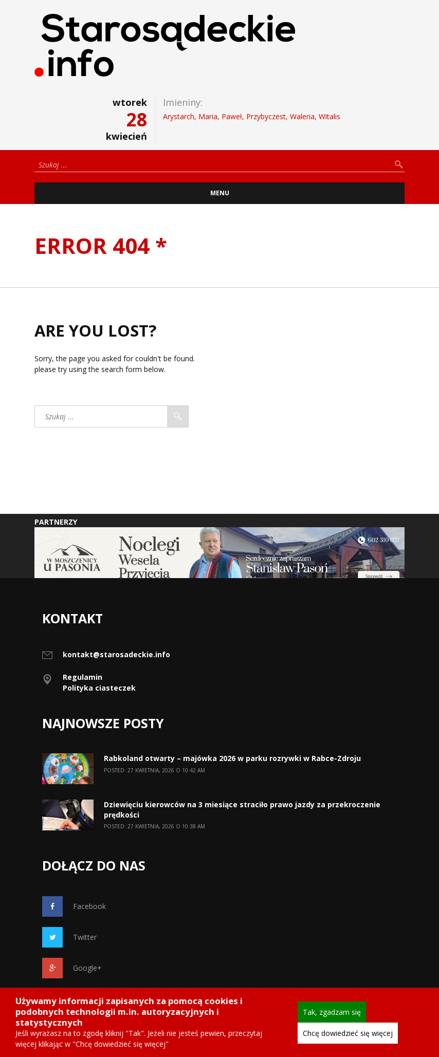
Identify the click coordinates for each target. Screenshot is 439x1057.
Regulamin (82, 677)
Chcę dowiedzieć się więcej (348, 1033)
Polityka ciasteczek (99, 688)
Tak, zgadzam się (332, 1012)
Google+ (72, 968)
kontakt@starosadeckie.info (116, 654)
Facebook (74, 906)
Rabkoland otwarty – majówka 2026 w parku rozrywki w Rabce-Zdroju (232, 758)
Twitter (69, 937)
